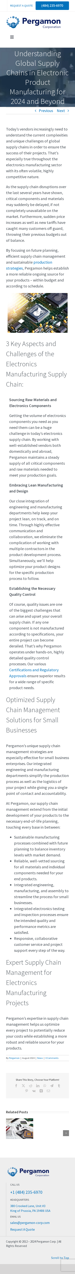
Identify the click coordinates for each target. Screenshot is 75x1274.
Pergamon (14, 1057)
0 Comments (51, 1057)
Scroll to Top (60, 1258)
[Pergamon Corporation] (34, 17)
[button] (9, 1133)
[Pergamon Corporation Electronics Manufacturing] (28, 1167)
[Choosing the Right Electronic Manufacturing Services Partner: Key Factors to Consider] (19, 1120)
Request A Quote (22, 1229)
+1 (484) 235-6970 (26, 1192)
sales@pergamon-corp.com (30, 1223)
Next (61, 110)
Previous (46, 110)
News (40, 1057)
